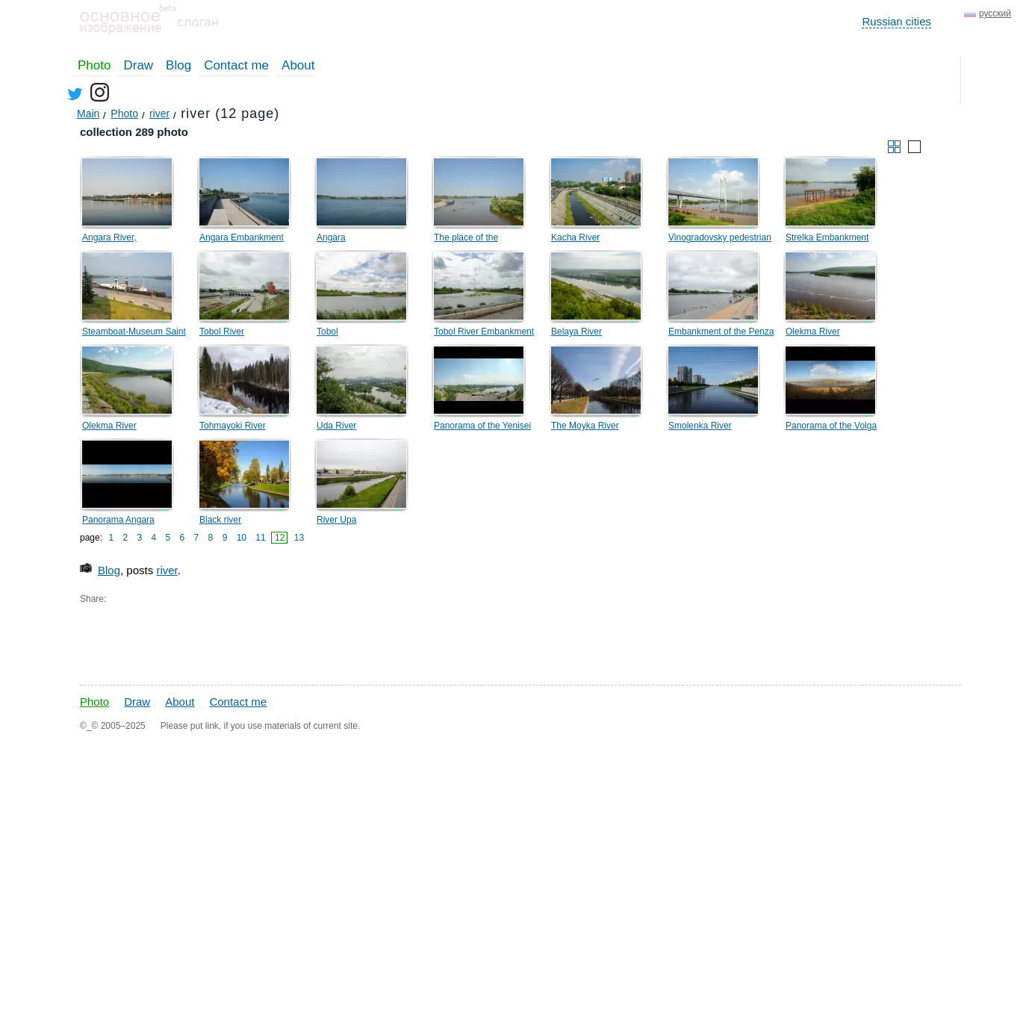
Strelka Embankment (827, 237)
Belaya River (576, 331)
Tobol (327, 331)
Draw (138, 65)
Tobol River (221, 331)
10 (241, 537)
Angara (331, 237)
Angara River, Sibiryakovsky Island (123, 239)
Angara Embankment (241, 237)
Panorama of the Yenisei (482, 425)
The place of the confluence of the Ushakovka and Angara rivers (480, 239)
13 (299, 537)
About (298, 65)
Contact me (236, 65)
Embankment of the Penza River (721, 333)
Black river (220, 520)
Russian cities (896, 21)
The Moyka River (585, 425)
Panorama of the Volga (831, 425)
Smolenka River (700, 425)
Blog (178, 65)
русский (995, 13)
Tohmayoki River (232, 425)
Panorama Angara (118, 520)
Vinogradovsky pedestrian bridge (719, 239)
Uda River (336, 425)
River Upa (336, 520)
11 (260, 537)
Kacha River (575, 237)
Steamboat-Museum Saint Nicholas (134, 333)
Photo (94, 65)
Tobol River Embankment (484, 331)
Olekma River (813, 331)
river (166, 570)
